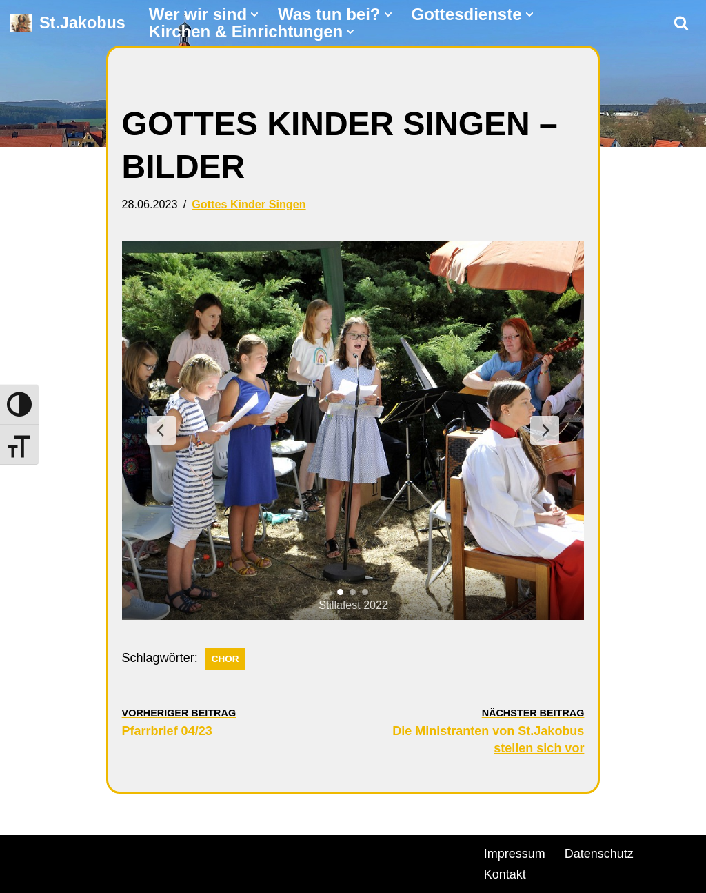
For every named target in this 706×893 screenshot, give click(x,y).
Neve (24, 852)
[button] (254, 14)
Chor (225, 659)
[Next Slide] (544, 430)
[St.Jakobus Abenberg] (67, 23)
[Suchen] (681, 22)
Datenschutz (599, 854)
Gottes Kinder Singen (249, 204)
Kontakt (505, 874)
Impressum (514, 854)
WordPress (167, 852)
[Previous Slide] (161, 430)
